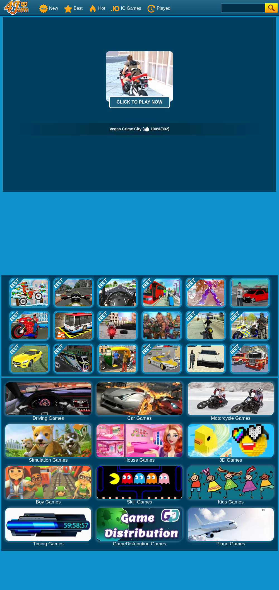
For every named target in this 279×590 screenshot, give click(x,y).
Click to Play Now (139, 102)
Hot (96, 8)
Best (73, 8)
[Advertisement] (140, 234)
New (48, 8)
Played (158, 8)
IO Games (126, 8)
